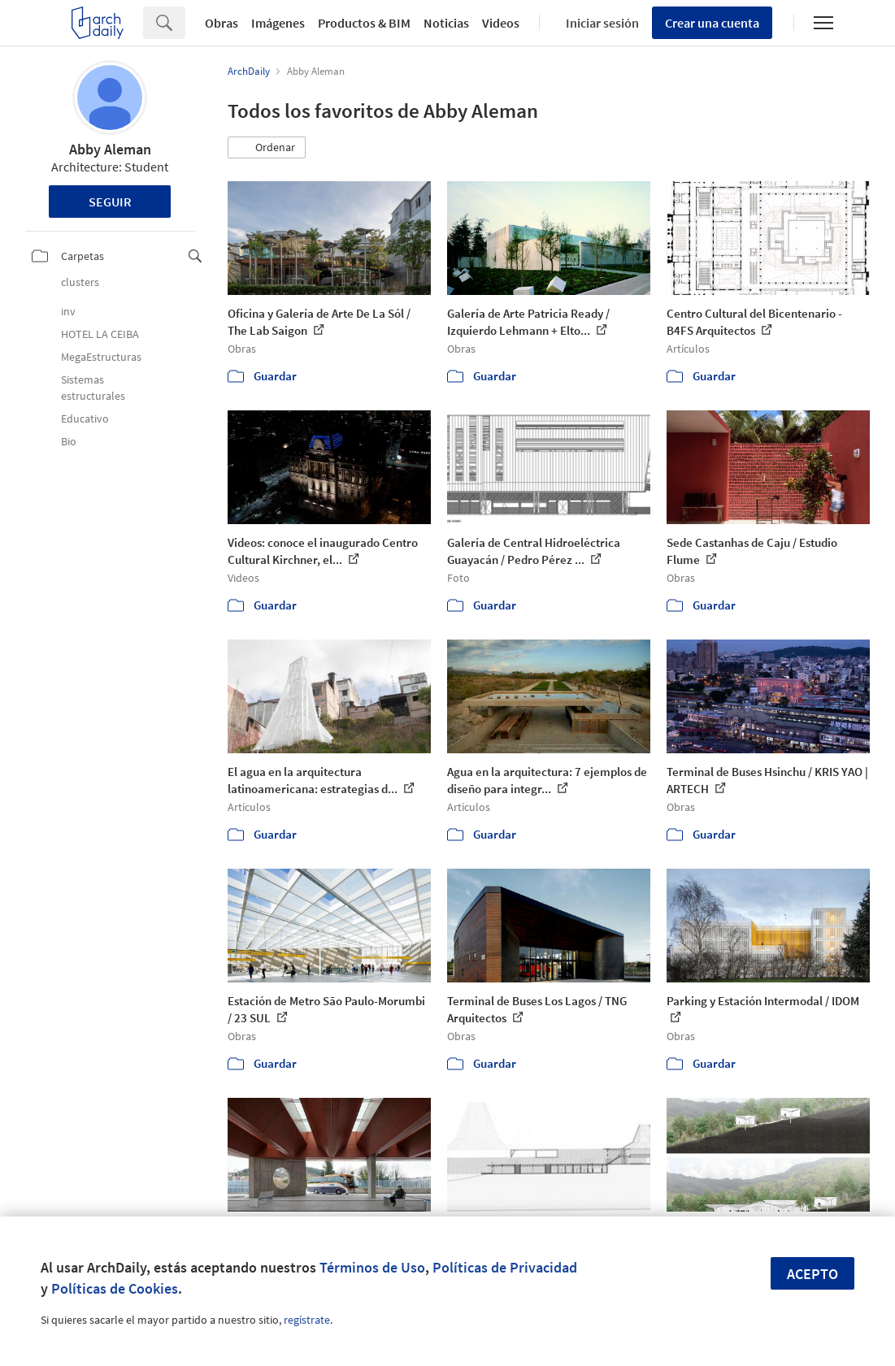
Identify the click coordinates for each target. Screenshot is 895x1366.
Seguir (110, 201)
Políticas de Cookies (114, 1288)
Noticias (446, 22)
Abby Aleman (110, 149)
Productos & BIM (364, 22)
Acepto (812, 1273)
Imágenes (278, 22)
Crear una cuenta (712, 23)
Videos (500, 22)
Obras (221, 22)
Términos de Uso (372, 1267)
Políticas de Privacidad (504, 1267)
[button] (267, 148)
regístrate (307, 1319)
